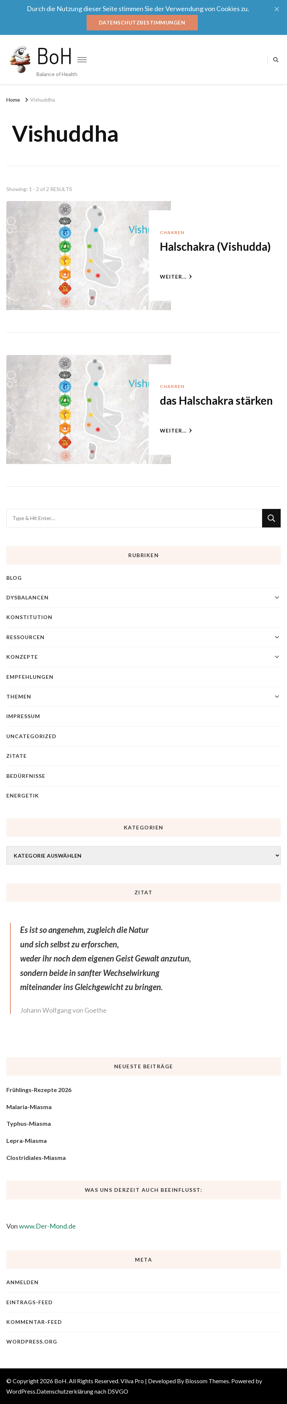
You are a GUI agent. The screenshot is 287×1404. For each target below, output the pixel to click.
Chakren (172, 233)
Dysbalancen (27, 597)
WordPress (20, 1391)
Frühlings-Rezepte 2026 (38, 1090)
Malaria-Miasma (29, 1106)
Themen (18, 696)
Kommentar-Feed (34, 1322)
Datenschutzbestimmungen (142, 22)
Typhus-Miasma (28, 1123)
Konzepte (22, 657)
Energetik (22, 795)
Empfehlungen (30, 677)
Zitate (16, 756)
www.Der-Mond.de (47, 1226)
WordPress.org (31, 1342)
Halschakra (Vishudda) (216, 246)
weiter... (176, 276)
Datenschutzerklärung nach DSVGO (82, 1391)
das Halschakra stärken (217, 400)
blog (14, 578)
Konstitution (29, 617)
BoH (54, 55)
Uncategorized (31, 736)
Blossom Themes (207, 1380)
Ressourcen (25, 637)
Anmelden (22, 1282)
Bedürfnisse (25, 776)
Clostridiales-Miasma (36, 1157)
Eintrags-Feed (29, 1302)
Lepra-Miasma (26, 1140)
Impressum (23, 716)
